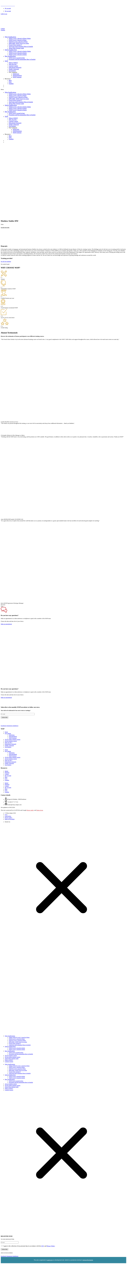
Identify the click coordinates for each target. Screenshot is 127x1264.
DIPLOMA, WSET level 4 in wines (19, 43)
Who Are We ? (13, 64)
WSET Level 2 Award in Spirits (18, 53)
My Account (8, 775)
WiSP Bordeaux (17, 75)
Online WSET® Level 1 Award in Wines (19, 1037)
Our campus (8, 733)
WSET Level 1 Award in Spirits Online (20, 51)
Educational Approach (15, 67)
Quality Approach (14, 69)
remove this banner (88, 1260)
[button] (63, 89)
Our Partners (12, 70)
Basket (6, 771)
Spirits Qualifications (11, 50)
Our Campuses (13, 72)
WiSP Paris (16, 74)
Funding (11, 83)
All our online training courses (12, 739)
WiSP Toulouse (17, 77)
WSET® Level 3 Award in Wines (18, 41)
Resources (8, 79)
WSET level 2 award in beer (17, 58)
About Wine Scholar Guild (16, 48)
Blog (10, 80)
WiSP (6, 61)
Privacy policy (30, 810)
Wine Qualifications (10, 37)
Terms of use (39, 810)
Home (6, 732)
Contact (7, 774)
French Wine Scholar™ (15, 45)
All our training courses (11, 741)
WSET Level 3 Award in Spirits (18, 54)
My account (8, 8)
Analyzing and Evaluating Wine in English (21, 46)
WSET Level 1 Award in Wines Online (20, 38)
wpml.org (49, 1260)
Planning (7, 772)
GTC (42, 1246)
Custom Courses (13, 66)
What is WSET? (13, 62)
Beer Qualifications (10, 56)
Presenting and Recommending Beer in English (22, 59)
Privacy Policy (51, 1246)
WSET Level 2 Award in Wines (17, 40)
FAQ (10, 82)
